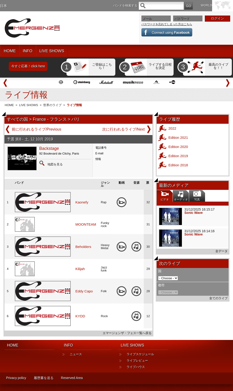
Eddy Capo (84, 291)
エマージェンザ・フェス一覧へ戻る (127, 333)
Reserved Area (72, 378)
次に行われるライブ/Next (123, 129)
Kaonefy (81, 202)
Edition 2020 (178, 147)
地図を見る (55, 164)
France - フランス (50, 119)
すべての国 (17, 119)
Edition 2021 (178, 138)
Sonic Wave (193, 213)
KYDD (80, 316)
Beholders (83, 247)
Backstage (49, 148)
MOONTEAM (85, 224)
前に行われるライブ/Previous (36, 129)
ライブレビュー (137, 360)
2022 (172, 128)
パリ (75, 119)
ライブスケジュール (140, 354)
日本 (3, 6)
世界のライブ (52, 105)
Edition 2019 (178, 156)
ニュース (76, 354)
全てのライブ (218, 298)
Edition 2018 (178, 165)
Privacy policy (16, 378)
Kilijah (80, 269)
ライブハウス (136, 367)
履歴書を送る (44, 378)
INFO (27, 51)
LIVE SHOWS (51, 51)
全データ (221, 251)
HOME (10, 51)
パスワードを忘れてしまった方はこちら (166, 24)
